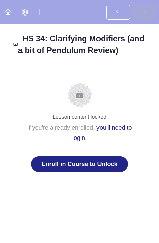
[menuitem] (25, 12)
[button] (8, 12)
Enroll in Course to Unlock (79, 164)
